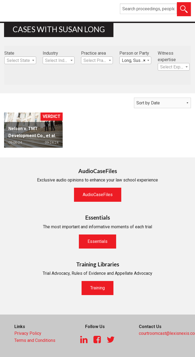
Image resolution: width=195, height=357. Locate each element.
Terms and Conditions (34, 340)
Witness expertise (167, 56)
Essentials (97, 241)
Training (97, 287)
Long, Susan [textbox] (134, 60)
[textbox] (20, 60)
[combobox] (20, 60)
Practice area (93, 53)
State (9, 53)
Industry (50, 53)
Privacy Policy (27, 333)
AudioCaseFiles (98, 194)
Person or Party (134, 53)
